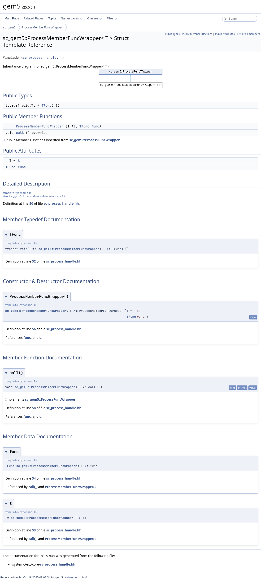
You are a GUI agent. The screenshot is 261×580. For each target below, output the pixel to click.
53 (34, 530)
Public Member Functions (197, 34)
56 (34, 329)
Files (112, 18)
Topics (52, 18)
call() (32, 487)
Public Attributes (225, 34)
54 (34, 478)
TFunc (47, 105)
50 (31, 203)
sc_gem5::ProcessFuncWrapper (94, 140)
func (95, 126)
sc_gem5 (9, 27)
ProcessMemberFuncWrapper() (70, 487)
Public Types (172, 34)
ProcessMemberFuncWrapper (42, 27)
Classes (94, 18)
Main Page (11, 18)
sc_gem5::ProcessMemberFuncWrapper (68, 249)
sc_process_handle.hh (42, 57)
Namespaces (71, 18)
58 (34, 408)
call (20, 133)
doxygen (72, 577)
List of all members (248, 34)
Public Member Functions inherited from (61, 140)
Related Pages (33, 18)
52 (34, 261)
